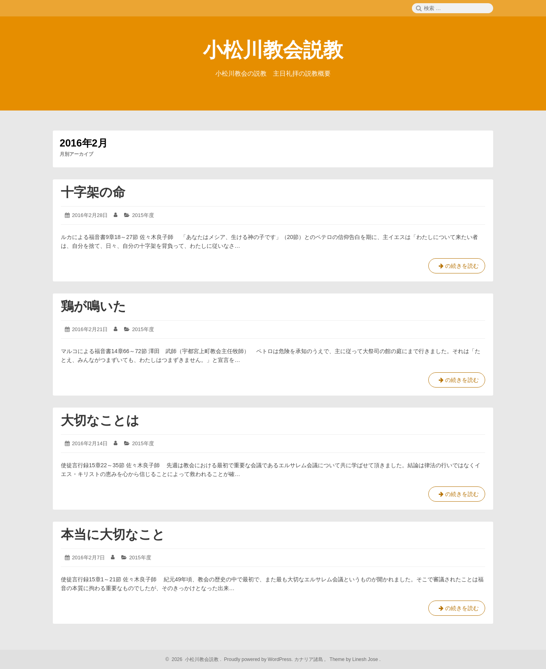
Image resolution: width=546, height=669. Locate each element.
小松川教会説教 (273, 50)
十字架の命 (93, 192)
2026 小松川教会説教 (194, 659)
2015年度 (143, 215)
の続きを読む (457, 267)
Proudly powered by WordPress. (258, 659)
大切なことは (100, 420)
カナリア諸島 (309, 659)
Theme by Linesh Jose (354, 659)
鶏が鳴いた (93, 306)
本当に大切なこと (113, 534)
